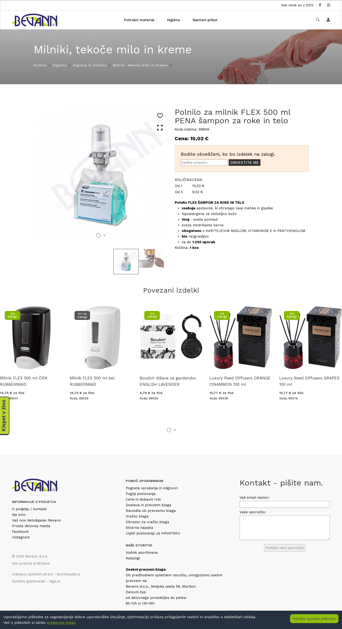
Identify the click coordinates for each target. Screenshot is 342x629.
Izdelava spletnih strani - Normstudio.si (46, 574)
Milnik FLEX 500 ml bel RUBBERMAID (92, 381)
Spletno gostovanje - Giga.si (36, 581)
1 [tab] (98, 235)
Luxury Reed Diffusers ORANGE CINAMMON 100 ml (240, 381)
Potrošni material (139, 20)
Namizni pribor (205, 20)
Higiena (173, 20)
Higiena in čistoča (89, 65)
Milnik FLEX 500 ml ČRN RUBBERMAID (23, 381)
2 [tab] (104, 235)
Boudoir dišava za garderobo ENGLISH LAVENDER (168, 381)
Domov (40, 65)
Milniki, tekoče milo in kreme (140, 65)
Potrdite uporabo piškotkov (314, 619)
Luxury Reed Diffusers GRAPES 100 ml (309, 381)
